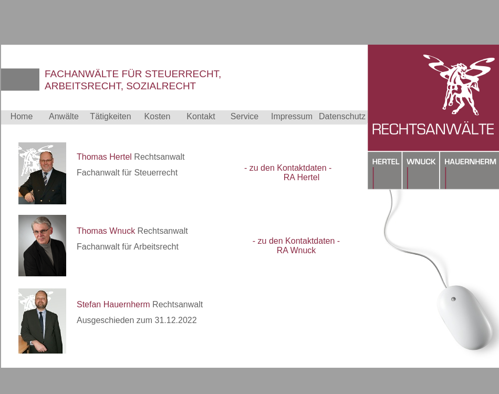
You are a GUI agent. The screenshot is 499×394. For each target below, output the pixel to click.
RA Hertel (301, 177)
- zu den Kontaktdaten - (287, 167)
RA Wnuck (296, 250)
